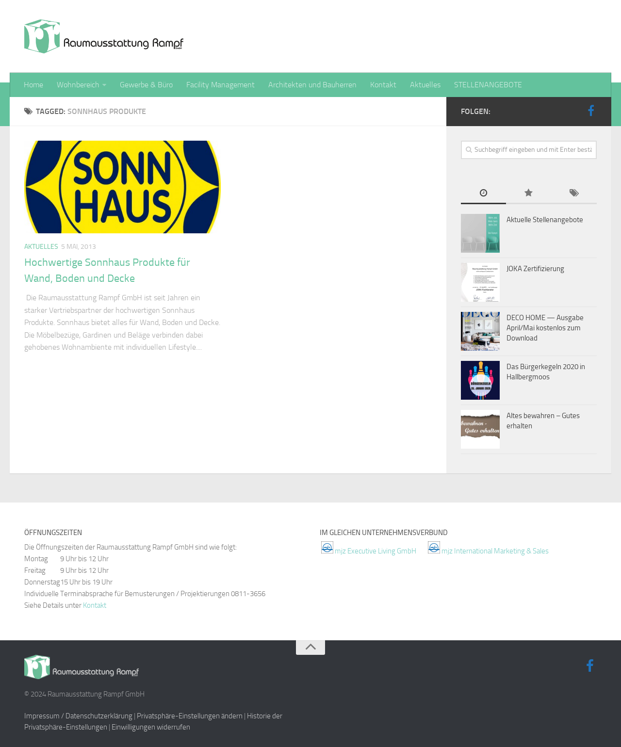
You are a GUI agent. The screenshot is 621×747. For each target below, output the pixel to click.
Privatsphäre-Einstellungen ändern (190, 716)
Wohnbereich (78, 84)
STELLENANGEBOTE (488, 84)
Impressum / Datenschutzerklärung (78, 716)
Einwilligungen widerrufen (151, 727)
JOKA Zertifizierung (535, 268)
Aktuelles (425, 84)
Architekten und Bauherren (312, 84)
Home (33, 84)
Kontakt (383, 84)
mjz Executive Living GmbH (375, 551)
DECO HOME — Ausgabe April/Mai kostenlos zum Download (545, 327)
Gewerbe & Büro (146, 84)
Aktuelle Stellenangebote (545, 219)
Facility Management (220, 84)
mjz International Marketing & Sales (495, 551)
